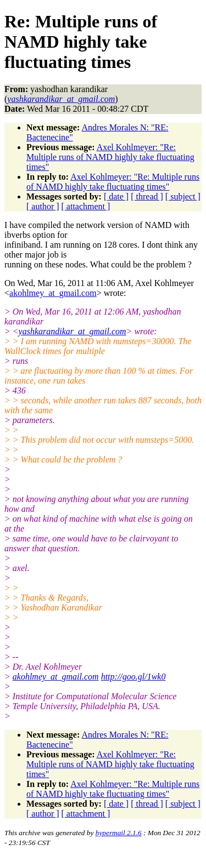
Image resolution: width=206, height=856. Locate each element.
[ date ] (116, 196)
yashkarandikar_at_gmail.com (72, 331)
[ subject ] (183, 196)
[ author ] (42, 206)
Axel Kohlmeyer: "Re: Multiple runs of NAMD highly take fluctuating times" (110, 157)
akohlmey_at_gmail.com (53, 293)
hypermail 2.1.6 (119, 833)
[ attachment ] (86, 206)
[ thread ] (147, 196)
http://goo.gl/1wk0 (133, 676)
